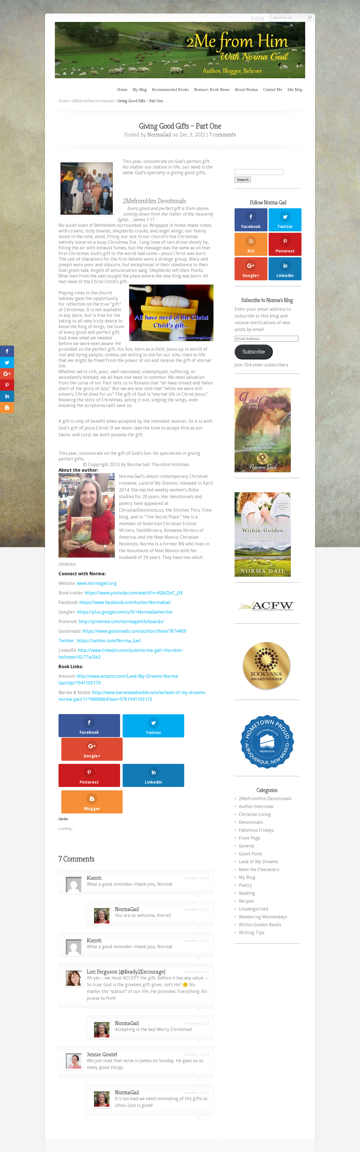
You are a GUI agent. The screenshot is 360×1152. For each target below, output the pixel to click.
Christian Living (255, 814)
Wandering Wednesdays (263, 917)
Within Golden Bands (260, 924)
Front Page (249, 838)
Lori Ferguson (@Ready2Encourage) (126, 921)
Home (122, 89)
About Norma (246, 89)
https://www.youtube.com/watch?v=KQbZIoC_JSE (134, 593)
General (246, 846)
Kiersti (94, 827)
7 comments (222, 134)
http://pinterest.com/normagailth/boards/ (121, 621)
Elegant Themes (233, 1115)
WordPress (290, 1115)
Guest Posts (250, 853)
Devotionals (251, 822)
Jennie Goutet (102, 1004)
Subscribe (253, 352)
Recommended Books (170, 89)
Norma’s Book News (212, 89)
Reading (247, 893)
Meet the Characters (259, 869)
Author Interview (256, 806)
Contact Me (272, 89)
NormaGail (159, 134)
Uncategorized (253, 909)
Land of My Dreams (258, 861)
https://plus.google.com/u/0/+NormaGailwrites (124, 612)
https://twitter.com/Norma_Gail (109, 640)
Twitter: (67, 640)
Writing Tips (251, 932)
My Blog (139, 89)
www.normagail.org (96, 583)
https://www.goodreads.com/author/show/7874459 (134, 631)
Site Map (295, 89)
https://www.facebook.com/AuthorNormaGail (125, 602)
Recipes (246, 901)
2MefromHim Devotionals (93, 100)
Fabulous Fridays (256, 830)
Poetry (245, 885)
